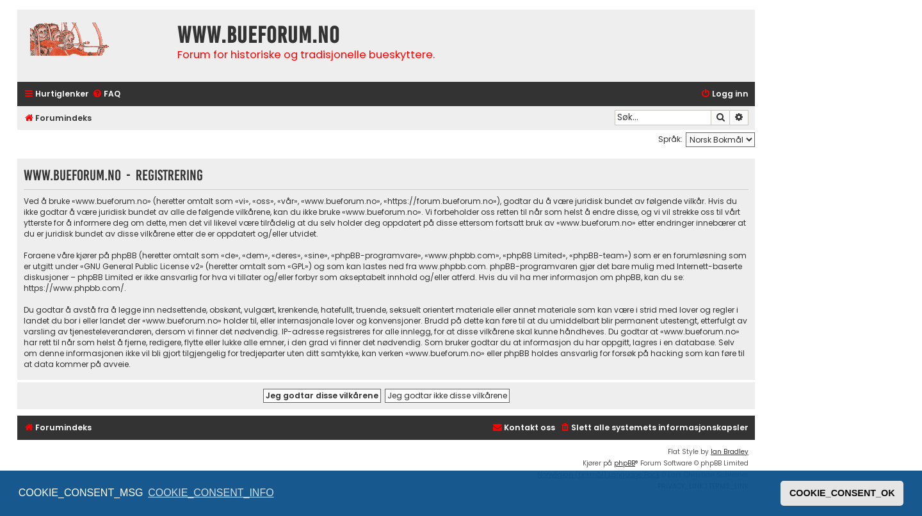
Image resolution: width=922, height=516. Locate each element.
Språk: (670, 139)
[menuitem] (106, 94)
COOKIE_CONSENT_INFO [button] (210, 492)
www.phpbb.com (452, 266)
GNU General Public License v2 (142, 266)
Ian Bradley (729, 452)
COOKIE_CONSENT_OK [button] (842, 493)
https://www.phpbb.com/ (74, 288)
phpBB (624, 463)
